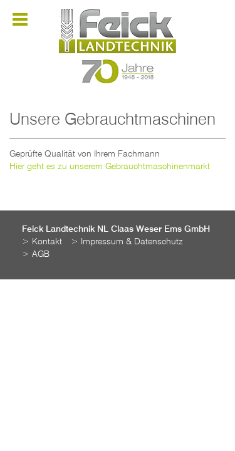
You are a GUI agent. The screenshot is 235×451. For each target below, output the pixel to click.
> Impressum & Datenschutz (127, 241)
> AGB (36, 254)
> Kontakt (42, 241)
